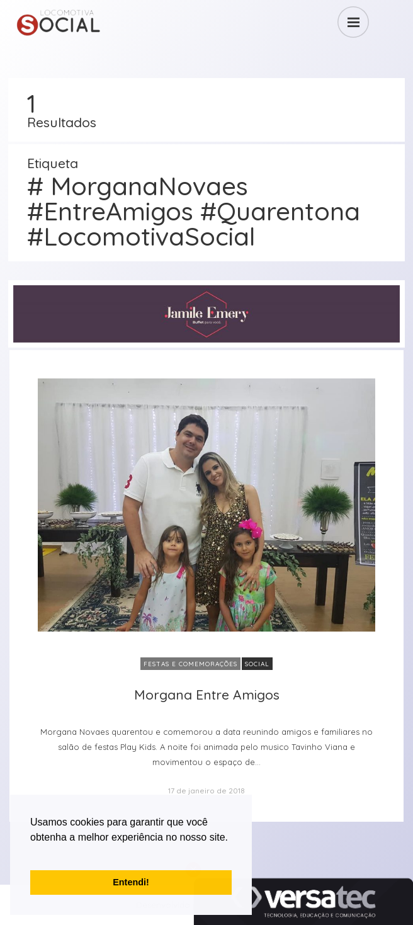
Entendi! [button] (131, 882)
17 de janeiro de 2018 (206, 790)
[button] (32, 853)
